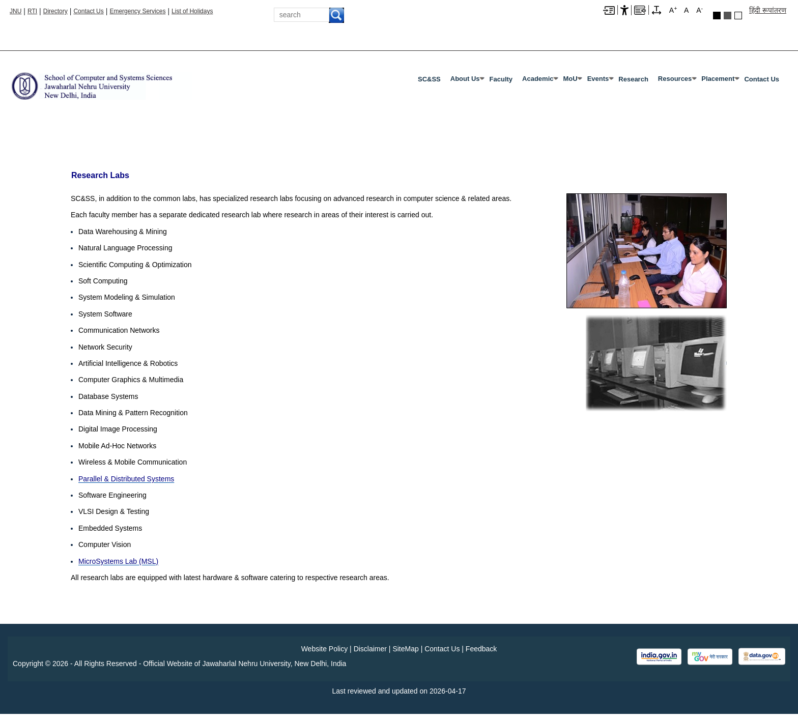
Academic (537, 78)
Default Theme (738, 15)
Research (633, 79)
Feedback (481, 649)
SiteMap (405, 649)
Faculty (501, 79)
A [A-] (699, 9)
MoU (570, 78)
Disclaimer (370, 649)
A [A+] (673, 9)
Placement (717, 78)
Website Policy (324, 649)
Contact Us (88, 11)
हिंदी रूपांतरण (767, 10)
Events (598, 78)
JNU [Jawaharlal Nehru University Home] (15, 11)
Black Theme (717, 15)
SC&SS (429, 79)
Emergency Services (137, 11)
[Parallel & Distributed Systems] (126, 479)
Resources (675, 78)
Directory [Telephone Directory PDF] (55, 11)
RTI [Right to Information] (32, 11)
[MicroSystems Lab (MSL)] (118, 561)
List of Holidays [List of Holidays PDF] (192, 11)
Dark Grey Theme (727, 15)
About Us (465, 78)
